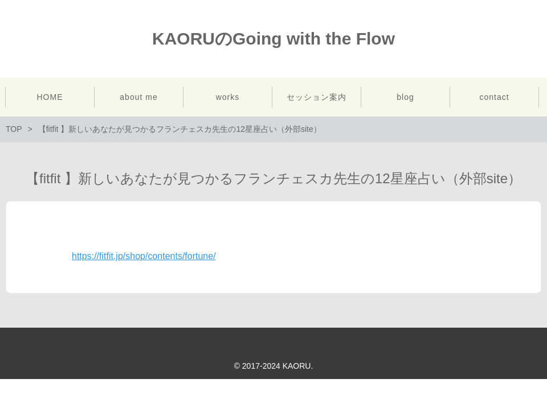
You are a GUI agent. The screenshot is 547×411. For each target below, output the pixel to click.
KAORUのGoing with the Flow (273, 38)
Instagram (531, 38)
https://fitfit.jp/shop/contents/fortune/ (144, 256)
